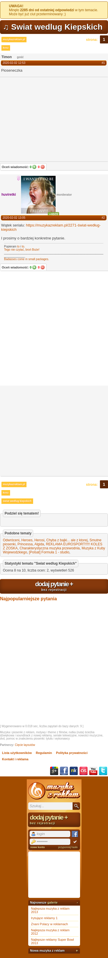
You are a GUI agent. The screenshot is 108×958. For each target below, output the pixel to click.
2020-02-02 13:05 (14, 217)
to (18, 246)
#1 (103, 62)
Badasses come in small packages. (26, 259)
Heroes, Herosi (32, 540)
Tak (34, 167)
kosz (6, 47)
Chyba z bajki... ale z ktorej (67, 540)
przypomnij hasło (68, 847)
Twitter (103, 771)
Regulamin (44, 753)
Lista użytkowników (17, 753)
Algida (39, 544)
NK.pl (73, 771)
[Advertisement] (54, 329)
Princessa (25, 544)
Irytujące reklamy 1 (44, 918)
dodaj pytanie (54, 585)
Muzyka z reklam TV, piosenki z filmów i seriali (54, 790)
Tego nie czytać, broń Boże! (21, 249)
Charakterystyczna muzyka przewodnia (50, 548)
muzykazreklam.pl (14, 39)
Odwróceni (11, 540)
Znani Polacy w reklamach (49, 924)
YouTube (93, 771)
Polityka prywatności (72, 753)
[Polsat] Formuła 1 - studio (49, 552)
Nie (43, 167)
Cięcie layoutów (25, 744)
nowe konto (38, 847)
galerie (52, 902)
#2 (103, 217)
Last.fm (83, 771)
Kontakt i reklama (15, 759)
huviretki (8, 195)
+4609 (53, 214)
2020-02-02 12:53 (14, 62)
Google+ (54, 771)
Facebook (64, 771)
